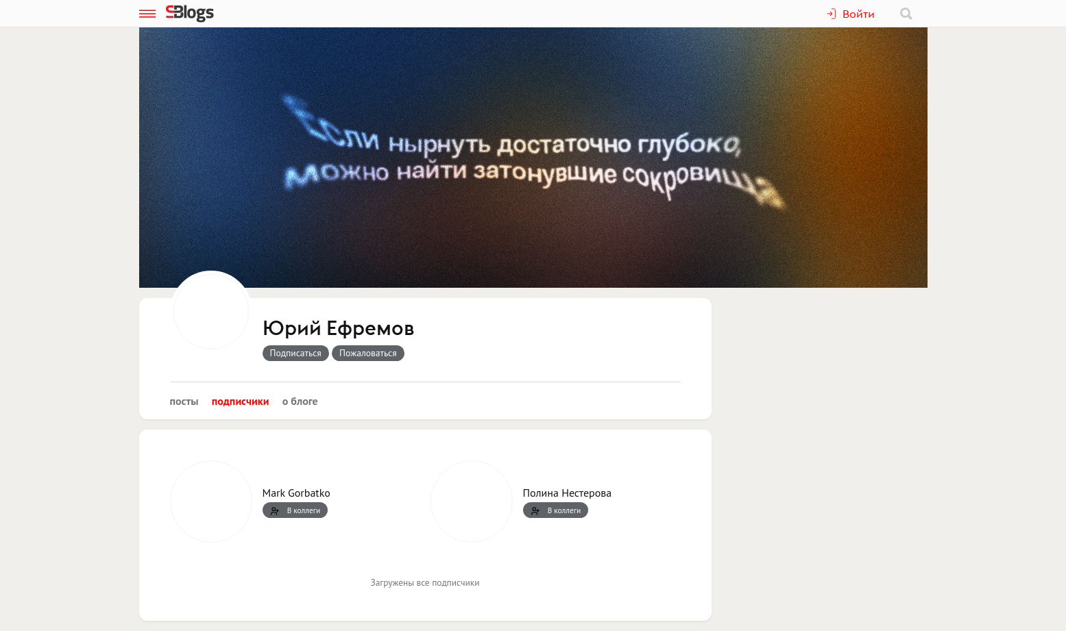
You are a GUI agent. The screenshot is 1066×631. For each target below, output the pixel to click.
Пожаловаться (368, 353)
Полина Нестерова (567, 492)
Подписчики (240, 401)
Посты (184, 401)
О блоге (300, 401)
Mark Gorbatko (296, 492)
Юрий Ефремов (338, 329)
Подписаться (296, 353)
